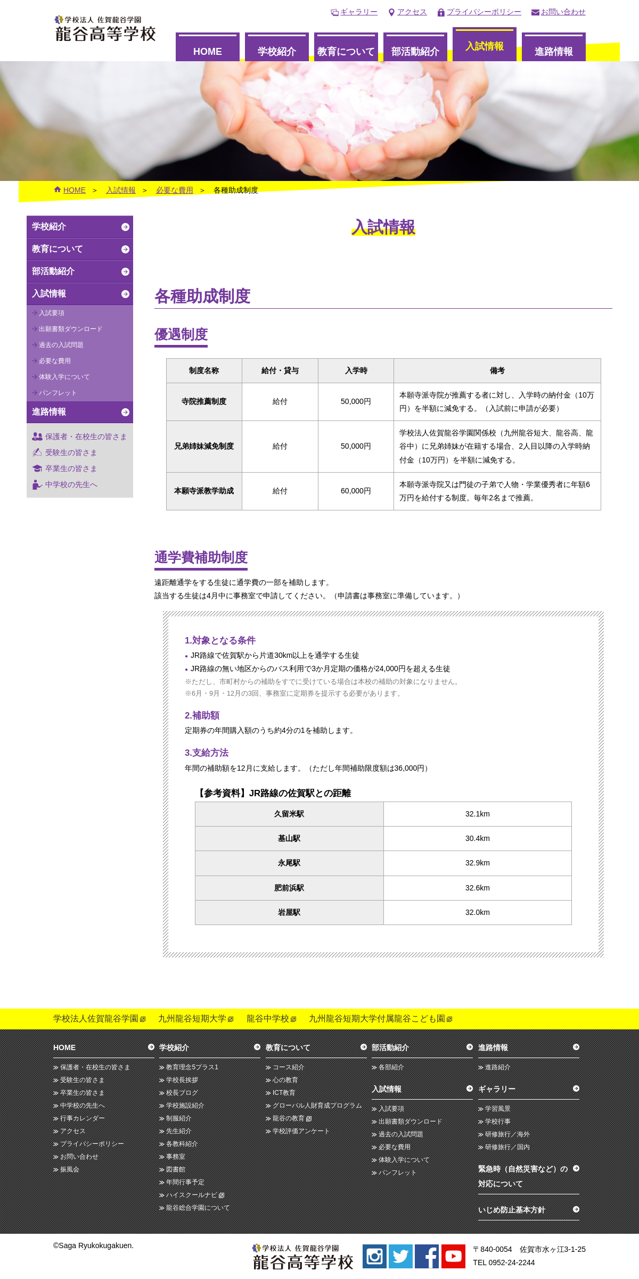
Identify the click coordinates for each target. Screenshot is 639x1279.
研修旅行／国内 (507, 1147)
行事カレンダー (82, 1118)
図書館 (175, 1169)
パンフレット (58, 393)
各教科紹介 (182, 1144)
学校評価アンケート (301, 1131)
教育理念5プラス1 (192, 1067)
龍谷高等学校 (105, 28)
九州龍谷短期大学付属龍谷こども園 (377, 1018)
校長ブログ (182, 1092)
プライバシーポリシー (484, 11)
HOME (207, 51)
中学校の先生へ (71, 484)
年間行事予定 (185, 1182)
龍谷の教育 (289, 1118)
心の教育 (285, 1080)
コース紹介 (289, 1067)
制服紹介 (179, 1118)
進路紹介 (498, 1067)
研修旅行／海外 (507, 1134)
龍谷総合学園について (198, 1207)
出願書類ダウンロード (71, 329)
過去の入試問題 (61, 345)
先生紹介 (179, 1131)
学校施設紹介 (185, 1105)
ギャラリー (359, 11)
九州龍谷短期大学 (192, 1018)
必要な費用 (174, 190)
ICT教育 (284, 1092)
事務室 (175, 1156)
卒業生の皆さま (71, 468)
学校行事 (498, 1121)
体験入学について (64, 377)
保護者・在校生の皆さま (86, 436)
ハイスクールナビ (191, 1195)
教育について (346, 51)
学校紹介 (277, 51)
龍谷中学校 (268, 1018)
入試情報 (484, 46)
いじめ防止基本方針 (511, 1210)
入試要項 (51, 313)
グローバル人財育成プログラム (317, 1105)
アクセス (412, 11)
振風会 (69, 1169)
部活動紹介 (415, 51)
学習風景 (498, 1108)
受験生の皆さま (71, 452)
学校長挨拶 (182, 1080)
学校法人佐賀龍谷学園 (95, 1018)
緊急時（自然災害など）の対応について (523, 1176)
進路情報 (554, 51)
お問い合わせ (563, 11)
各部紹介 (391, 1067)
